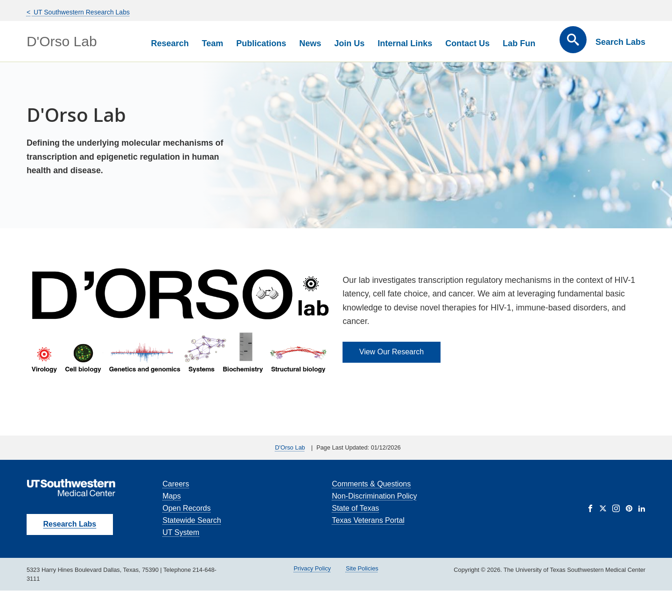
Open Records (186, 508)
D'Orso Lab (62, 41)
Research (170, 43)
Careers (175, 484)
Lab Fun (519, 43)
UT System (180, 532)
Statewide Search (191, 520)
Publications (261, 43)
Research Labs (69, 524)
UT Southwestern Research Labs (81, 12)
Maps (171, 496)
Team (213, 43)
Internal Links (405, 43)
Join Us (349, 43)
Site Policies (362, 568)
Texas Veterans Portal (368, 520)
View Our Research (391, 352)
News (310, 43)
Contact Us (467, 43)
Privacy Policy (312, 568)
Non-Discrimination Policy (374, 496)
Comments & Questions (371, 484)
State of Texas (355, 508)
